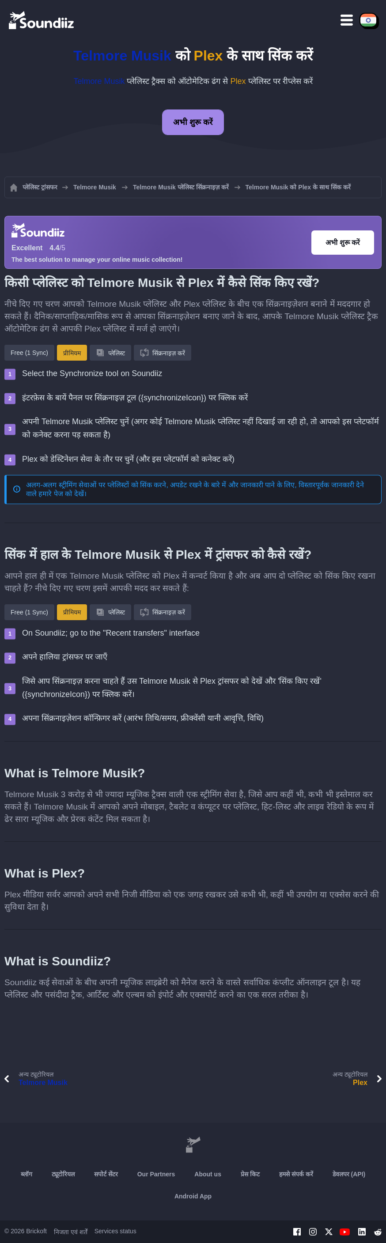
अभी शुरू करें (192, 122)
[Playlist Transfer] (42, 19)
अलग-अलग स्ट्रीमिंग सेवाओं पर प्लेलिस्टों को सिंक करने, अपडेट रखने (114, 485)
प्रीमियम (72, 353)
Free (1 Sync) (29, 352)
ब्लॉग (26, 1174)
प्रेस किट (250, 1174)
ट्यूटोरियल (63, 1174)
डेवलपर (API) (349, 1174)
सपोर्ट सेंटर (106, 1174)
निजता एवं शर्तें (70, 1231)
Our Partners (156, 1174)
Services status (115, 1231)
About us (207, 1174)
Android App (193, 1196)
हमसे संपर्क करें (296, 1174)
